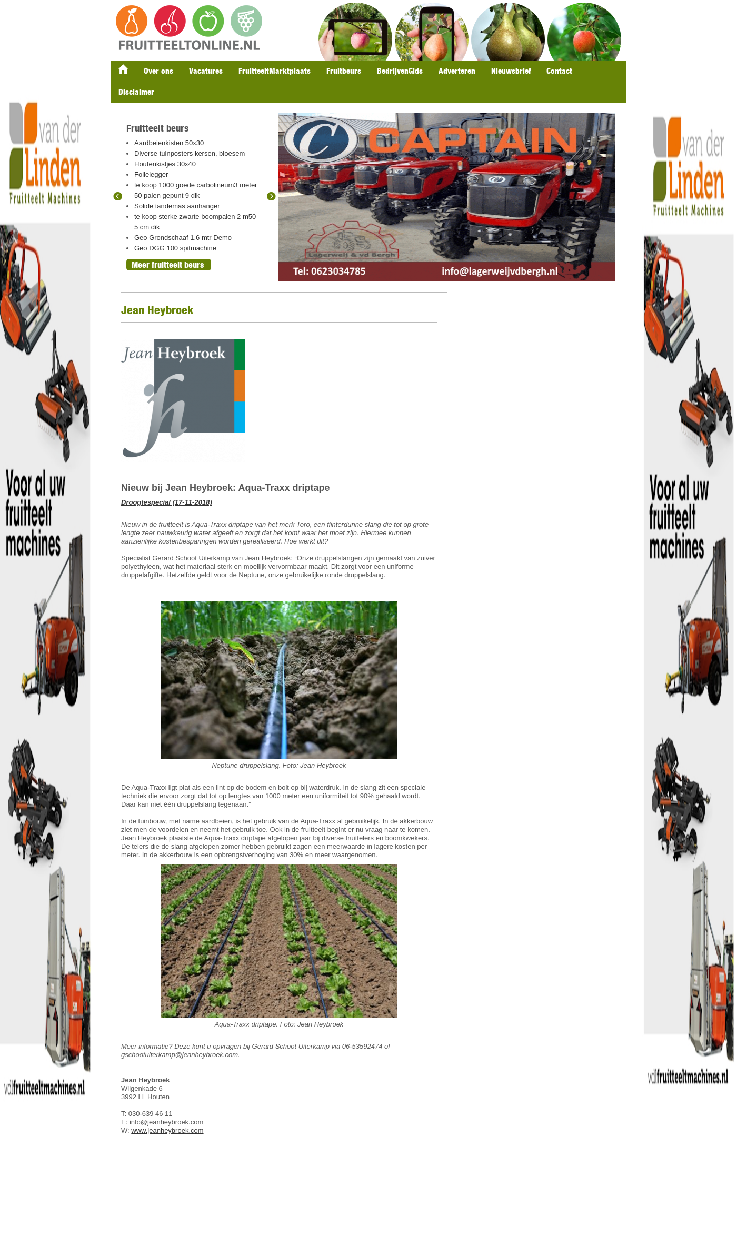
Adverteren (457, 71)
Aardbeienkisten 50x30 (169, 143)
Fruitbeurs (343, 71)
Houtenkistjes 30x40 (165, 164)
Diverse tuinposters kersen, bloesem (189, 153)
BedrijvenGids (400, 71)
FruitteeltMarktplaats (274, 71)
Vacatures (206, 71)
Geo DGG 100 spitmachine (175, 248)
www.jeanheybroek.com (167, 1130)
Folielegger (151, 174)
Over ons (158, 71)
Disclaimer (136, 92)
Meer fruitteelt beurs (168, 264)
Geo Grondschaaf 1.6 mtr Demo (183, 238)
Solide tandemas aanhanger (177, 206)
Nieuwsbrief (511, 71)
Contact (559, 71)
